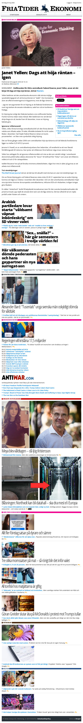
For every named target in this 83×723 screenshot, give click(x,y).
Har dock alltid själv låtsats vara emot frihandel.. (21, 618)
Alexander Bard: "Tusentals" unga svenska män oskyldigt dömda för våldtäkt (40, 309)
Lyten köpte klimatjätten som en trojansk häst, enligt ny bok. (26, 507)
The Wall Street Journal (11, 173)
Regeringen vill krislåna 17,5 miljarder (24, 340)
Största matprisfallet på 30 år (17, 349)
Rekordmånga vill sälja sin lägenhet (67, 122)
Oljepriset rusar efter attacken (17, 362)
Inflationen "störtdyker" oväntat (18, 351)
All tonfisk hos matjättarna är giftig (21, 586)
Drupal (78, 719)
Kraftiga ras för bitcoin (14, 358)
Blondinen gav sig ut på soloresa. (15, 245)
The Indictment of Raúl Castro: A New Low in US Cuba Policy (25, 390)
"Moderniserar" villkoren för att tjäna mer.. (19, 537)
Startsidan (14, 15)
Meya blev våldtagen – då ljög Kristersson (26, 451)
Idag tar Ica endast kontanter (17, 368)
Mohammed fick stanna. (12, 455)
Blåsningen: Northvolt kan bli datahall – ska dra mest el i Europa (39, 503)
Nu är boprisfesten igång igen (66, 132)
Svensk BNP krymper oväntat (17, 364)
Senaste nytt (41, 15)
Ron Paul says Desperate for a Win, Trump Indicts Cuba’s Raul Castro (28, 388)
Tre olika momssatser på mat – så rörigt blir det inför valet (36, 560)
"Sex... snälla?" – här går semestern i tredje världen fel (41, 236)
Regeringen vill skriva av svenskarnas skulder (66, 117)
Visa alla (77, 135)
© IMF (79, 68)
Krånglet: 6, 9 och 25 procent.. (14, 565)
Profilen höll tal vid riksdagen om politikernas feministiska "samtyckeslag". (31, 315)
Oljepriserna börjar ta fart (15, 354)
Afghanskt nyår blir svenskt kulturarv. (17, 689)
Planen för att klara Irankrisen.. (15, 345)
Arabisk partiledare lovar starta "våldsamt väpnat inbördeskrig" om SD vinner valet (17, 211)
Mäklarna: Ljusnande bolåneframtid (65, 127)
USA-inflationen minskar (15, 372)
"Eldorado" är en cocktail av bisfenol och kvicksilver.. (23, 590)
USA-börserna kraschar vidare (17, 370)
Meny (68, 15)
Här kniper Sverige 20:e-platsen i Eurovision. (19, 712)
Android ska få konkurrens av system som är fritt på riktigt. (25, 664)
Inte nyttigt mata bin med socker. (16, 643)
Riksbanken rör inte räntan (16, 360)
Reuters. (40, 91)
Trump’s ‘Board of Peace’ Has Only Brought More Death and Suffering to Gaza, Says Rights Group (39, 393)
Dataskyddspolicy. (44, 719)
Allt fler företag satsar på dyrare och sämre (26, 532)
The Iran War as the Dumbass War (16, 395)
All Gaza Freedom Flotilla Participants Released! (21, 385)
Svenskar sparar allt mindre (16, 366)
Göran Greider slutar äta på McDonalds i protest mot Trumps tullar (41, 614)
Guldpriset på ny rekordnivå (16, 356)
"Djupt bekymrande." (11, 270)
